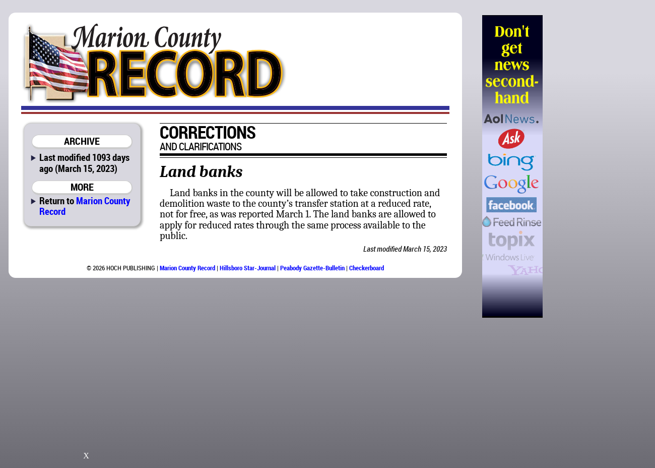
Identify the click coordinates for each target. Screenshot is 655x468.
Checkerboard (366, 267)
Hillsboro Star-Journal (248, 267)
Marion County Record (84, 205)
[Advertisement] (594, 166)
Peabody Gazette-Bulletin (312, 267)
